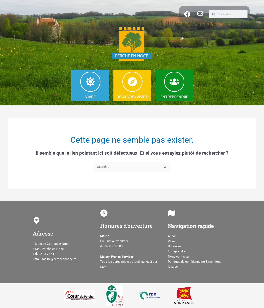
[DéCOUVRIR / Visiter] (132, 82)
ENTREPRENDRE (174, 97)
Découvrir (174, 246)
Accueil (173, 236)
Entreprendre (176, 251)
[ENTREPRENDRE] (174, 82)
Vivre (171, 241)
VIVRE (90, 97)
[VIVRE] (90, 82)
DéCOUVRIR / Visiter (132, 97)
